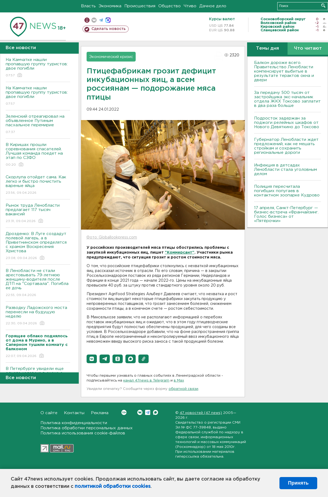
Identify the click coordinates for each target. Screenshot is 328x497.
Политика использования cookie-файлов (82, 433)
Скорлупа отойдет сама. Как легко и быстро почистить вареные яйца (38, 185)
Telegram (147, 412)
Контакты (74, 413)
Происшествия (139, 6)
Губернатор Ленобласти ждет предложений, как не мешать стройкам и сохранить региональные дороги (286, 146)
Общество (169, 6)
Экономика (110, 6)
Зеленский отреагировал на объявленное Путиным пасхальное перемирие (38, 124)
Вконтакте (124, 412)
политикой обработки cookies (113, 486)
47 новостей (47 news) (201, 412)
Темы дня (267, 48)
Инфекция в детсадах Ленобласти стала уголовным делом (285, 170)
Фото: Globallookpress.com (111, 237)
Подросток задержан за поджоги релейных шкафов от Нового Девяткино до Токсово (286, 123)
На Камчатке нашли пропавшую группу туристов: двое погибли (38, 68)
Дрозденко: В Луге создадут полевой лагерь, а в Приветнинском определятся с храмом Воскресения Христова (38, 246)
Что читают (308, 48)
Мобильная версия (87, 20)
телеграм (101, 20)
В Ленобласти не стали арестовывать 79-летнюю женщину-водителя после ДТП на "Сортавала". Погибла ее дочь (38, 283)
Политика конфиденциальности (73, 423)
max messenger (108, 20)
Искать (323, 6)
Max (155, 412)
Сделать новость (108, 28)
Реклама (99, 413)
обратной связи (183, 388)
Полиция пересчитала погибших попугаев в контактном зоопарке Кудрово (287, 191)
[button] (92, 359)
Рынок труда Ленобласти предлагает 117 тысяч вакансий (38, 213)
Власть (88, 6)
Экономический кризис (111, 57)
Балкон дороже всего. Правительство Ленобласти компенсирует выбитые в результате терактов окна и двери (284, 71)
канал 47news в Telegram (146, 380)
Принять (298, 483)
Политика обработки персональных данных (86, 428)
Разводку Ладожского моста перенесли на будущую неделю (38, 316)
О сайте (48, 413)
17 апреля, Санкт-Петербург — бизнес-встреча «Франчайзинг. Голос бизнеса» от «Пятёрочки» (286, 214)
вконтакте (94, 20)
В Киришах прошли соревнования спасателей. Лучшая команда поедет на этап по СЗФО (38, 155)
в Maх (179, 380)
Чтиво (190, 6)
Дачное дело (212, 6)
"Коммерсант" (179, 252)
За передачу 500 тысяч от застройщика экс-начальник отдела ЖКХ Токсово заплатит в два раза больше (287, 99)
